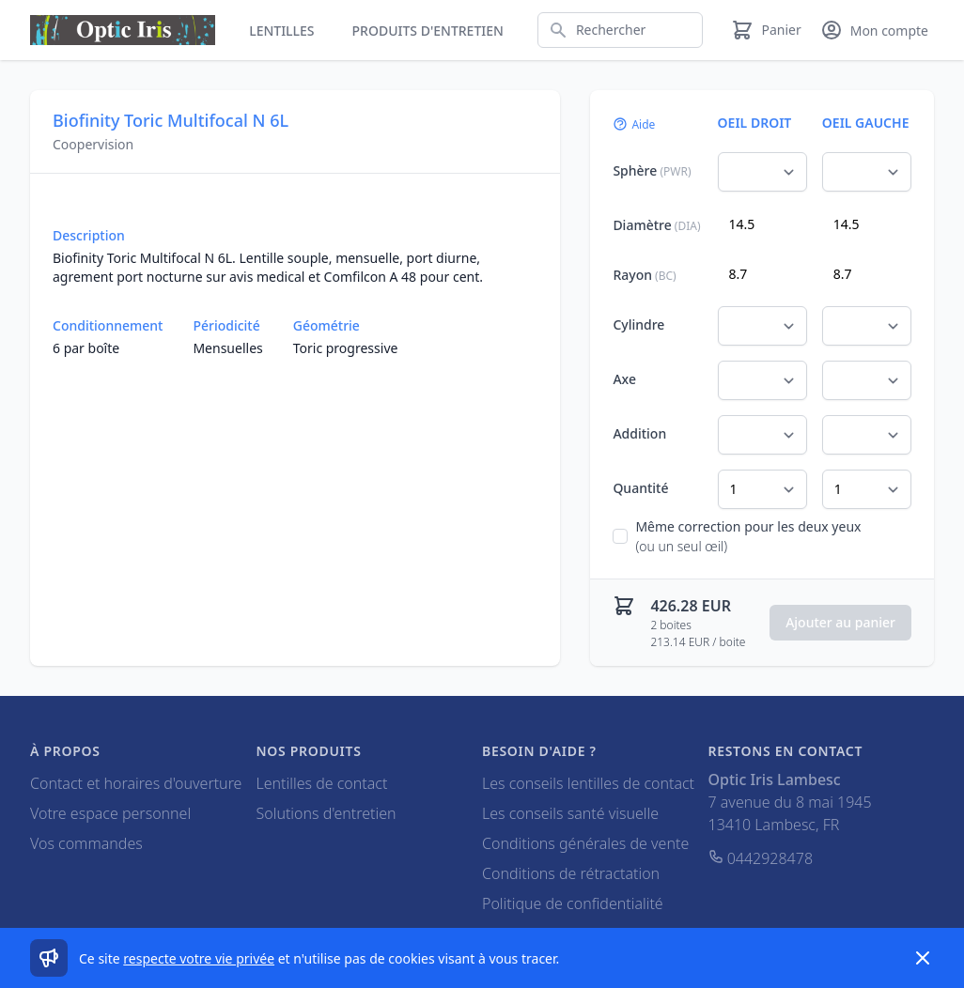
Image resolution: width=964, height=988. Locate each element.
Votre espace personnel (110, 813)
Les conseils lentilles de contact (588, 783)
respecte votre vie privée (198, 958)
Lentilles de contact (322, 783)
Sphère (652, 170)
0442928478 (761, 858)
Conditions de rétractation (571, 873)
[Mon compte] (874, 30)
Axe (624, 379)
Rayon (644, 275)
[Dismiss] (922, 958)
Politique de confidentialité (572, 903)
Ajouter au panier (840, 622)
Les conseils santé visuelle (570, 813)
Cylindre (638, 324)
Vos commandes (86, 843)
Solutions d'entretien (326, 813)
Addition (639, 433)
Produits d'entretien (428, 30)
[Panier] (765, 30)
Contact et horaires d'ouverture (135, 783)
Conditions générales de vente (585, 843)
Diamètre (656, 225)
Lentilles (281, 30)
